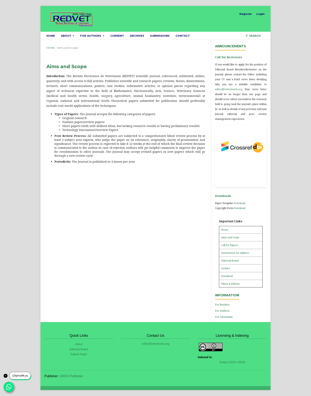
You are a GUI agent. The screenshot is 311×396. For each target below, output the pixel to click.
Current (117, 35)
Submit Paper (78, 354)
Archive (225, 268)
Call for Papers (229, 245)
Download (239, 203)
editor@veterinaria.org (228, 89)
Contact (183, 35)
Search (254, 35)
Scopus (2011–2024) (232, 362)
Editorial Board (230, 260)
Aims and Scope (230, 237)
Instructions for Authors (235, 253)
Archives (137, 35)
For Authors (91, 35)
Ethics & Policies (230, 283)
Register (245, 13)
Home (50, 35)
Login (260, 13)
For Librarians (224, 317)
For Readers (222, 304)
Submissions (160, 35)
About (66, 35)
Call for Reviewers (228, 57)
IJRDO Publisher (71, 376)
